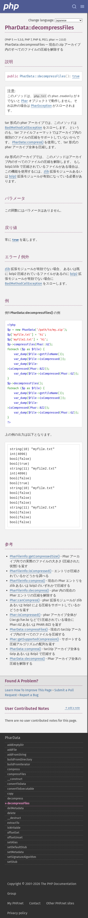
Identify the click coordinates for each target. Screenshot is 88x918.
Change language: (41, 20)
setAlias (12, 842)
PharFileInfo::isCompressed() (30, 571)
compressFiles (16, 774)
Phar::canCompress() (25, 600)
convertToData (16, 784)
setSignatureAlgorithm (21, 857)
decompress (15, 798)
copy (10, 793)
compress (13, 769)
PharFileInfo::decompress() (29, 590)
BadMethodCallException (23, 128)
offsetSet (13, 832)
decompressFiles (18, 803)
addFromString (16, 754)
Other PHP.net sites (60, 903)
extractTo (13, 823)
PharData (12, 737)
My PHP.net (15, 903)
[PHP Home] (11, 6)
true (75, 76)
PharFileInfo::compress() (27, 581)
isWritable (13, 827)
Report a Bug (28, 695)
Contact (35, 903)
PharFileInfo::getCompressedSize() (35, 556)
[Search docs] (74, 6)
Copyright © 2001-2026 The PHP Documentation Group (41, 888)
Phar (24, 101)
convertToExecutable (20, 789)
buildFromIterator (18, 764)
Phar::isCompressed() (25, 615)
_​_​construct (14, 779)
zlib (46, 171)
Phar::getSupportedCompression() (34, 639)
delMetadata (15, 808)
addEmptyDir (15, 745)
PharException (41, 106)
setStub (12, 862)
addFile (12, 750)
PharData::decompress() (27, 659)
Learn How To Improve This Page (28, 690)
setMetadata (15, 852)
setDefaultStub (17, 847)
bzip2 (12, 176)
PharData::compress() (27, 142)
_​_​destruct (14, 818)
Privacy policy (17, 913)
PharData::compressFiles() (29, 629)
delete (11, 813)
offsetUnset (15, 837)
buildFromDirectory (19, 759)
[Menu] (82, 6)
